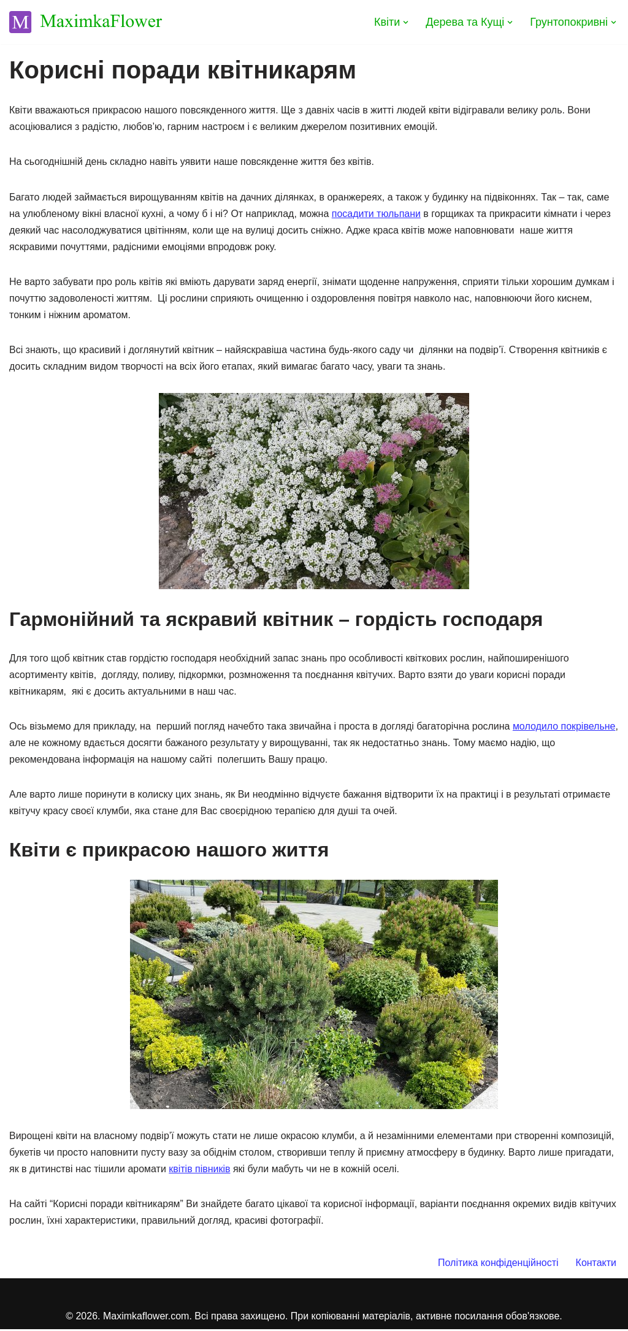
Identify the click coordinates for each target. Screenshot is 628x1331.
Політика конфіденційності (498, 1264)
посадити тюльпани (376, 213)
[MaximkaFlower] (86, 22)
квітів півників (200, 1170)
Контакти (595, 1264)
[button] (405, 22)
